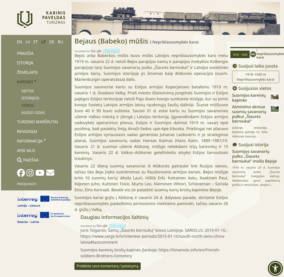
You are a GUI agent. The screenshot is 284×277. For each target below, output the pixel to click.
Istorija (25, 62)
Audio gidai (33, 112)
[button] (111, 51)
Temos (27, 105)
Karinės (26, 82)
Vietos (27, 90)
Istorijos (30, 98)
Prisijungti (27, 184)
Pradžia (25, 53)
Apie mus (26, 150)
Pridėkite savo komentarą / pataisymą (107, 266)
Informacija (31, 141)
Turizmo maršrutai (37, 121)
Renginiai (27, 131)
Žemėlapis (27, 72)
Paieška (28, 160)
